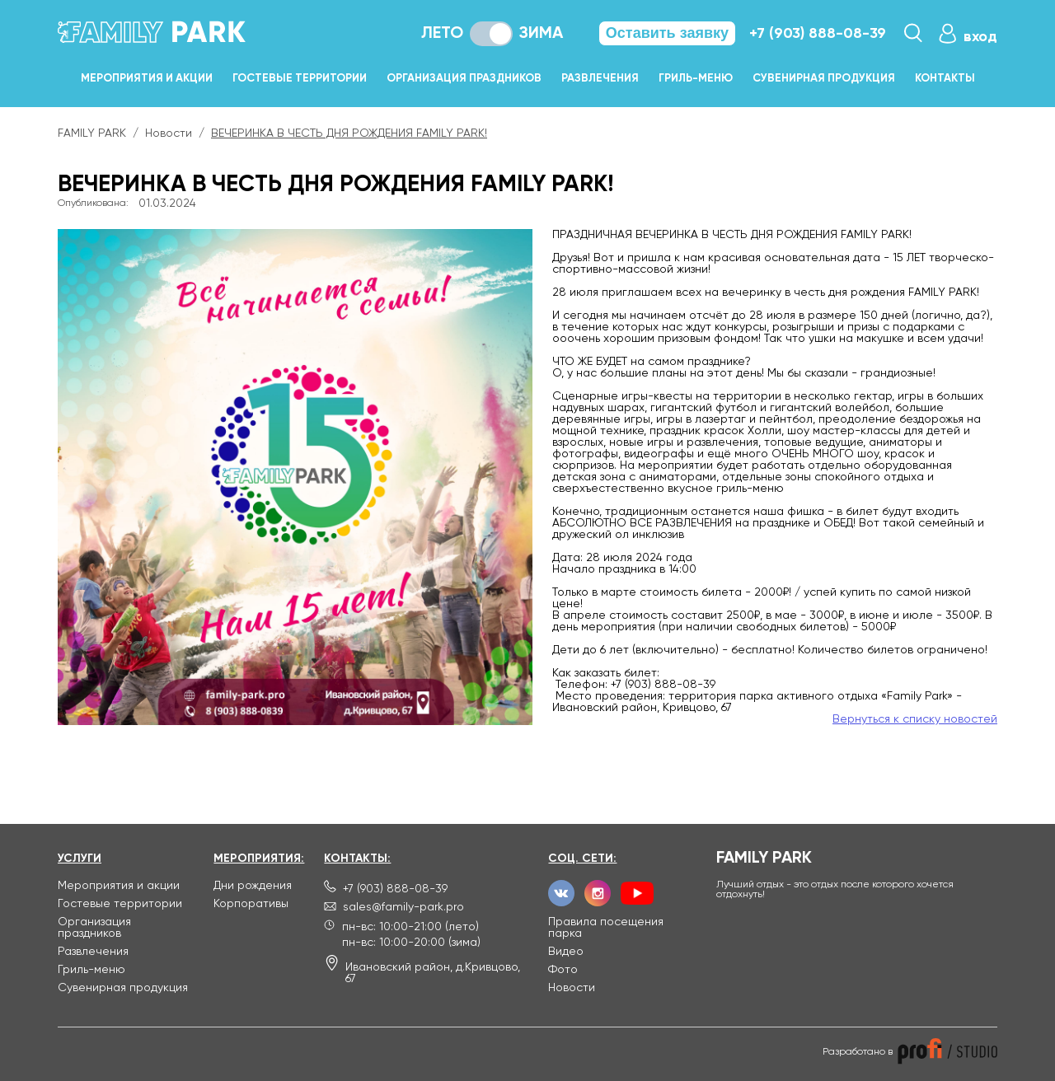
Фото (563, 970)
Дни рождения (252, 885)
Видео (566, 951)
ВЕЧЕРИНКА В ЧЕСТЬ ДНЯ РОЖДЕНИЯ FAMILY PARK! (349, 133)
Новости (168, 133)
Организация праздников (464, 78)
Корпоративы (250, 904)
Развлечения (600, 78)
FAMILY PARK (92, 133)
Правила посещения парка (605, 927)
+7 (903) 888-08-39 (817, 33)
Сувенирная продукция (824, 78)
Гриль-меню (696, 78)
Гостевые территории (299, 78)
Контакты (945, 78)
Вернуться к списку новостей (914, 719)
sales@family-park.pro (403, 907)
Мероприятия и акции (147, 78)
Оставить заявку (667, 33)
